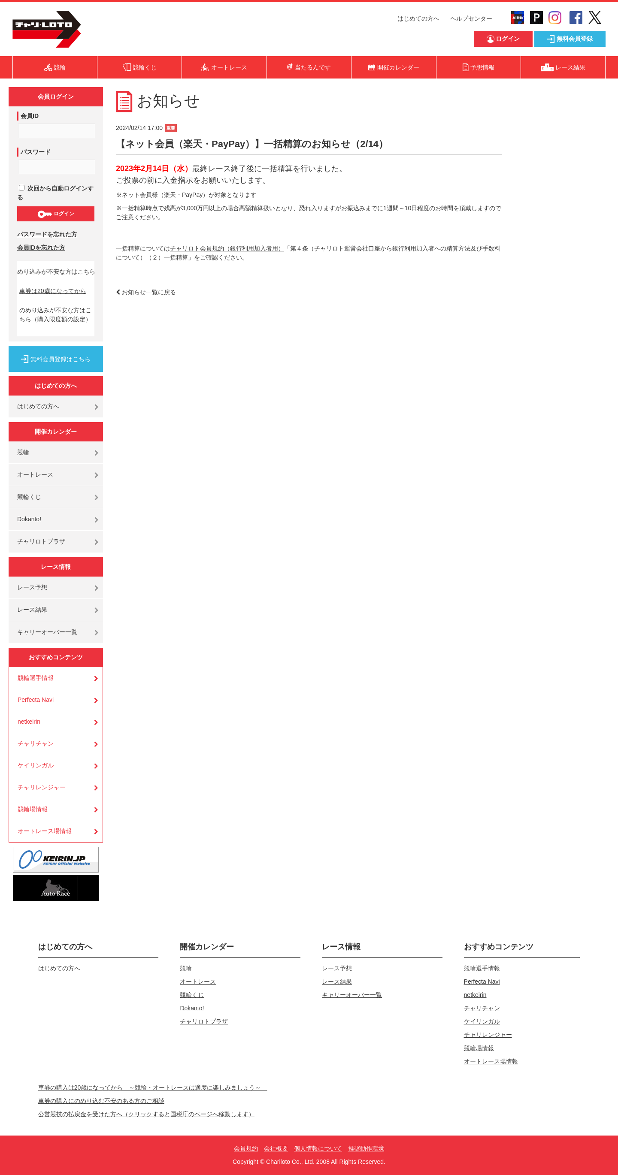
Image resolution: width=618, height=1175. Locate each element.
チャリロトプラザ (41, 541)
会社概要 (276, 1148)
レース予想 (32, 587)
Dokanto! (29, 519)
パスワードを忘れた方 (47, 234)
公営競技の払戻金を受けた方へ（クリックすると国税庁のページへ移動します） (146, 1114)
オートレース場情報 (45, 831)
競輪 (23, 452)
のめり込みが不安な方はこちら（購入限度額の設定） (55, 315)
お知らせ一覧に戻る (149, 292)
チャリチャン (36, 743)
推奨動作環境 (366, 1148)
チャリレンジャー (42, 787)
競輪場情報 (33, 809)
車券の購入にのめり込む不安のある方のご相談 (101, 1100)
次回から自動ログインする (55, 193)
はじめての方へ (418, 18)
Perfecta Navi (36, 699)
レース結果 (32, 609)
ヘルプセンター (471, 18)
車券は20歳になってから (52, 290)
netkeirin (29, 721)
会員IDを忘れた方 (41, 247)
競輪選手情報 (36, 677)
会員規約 (246, 1148)
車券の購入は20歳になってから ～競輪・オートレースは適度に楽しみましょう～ (152, 1087)
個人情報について (318, 1148)
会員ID (30, 115)
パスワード (36, 151)
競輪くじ (29, 496)
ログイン (55, 214)
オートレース (35, 474)
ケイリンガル (36, 765)
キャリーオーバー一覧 (47, 631)
